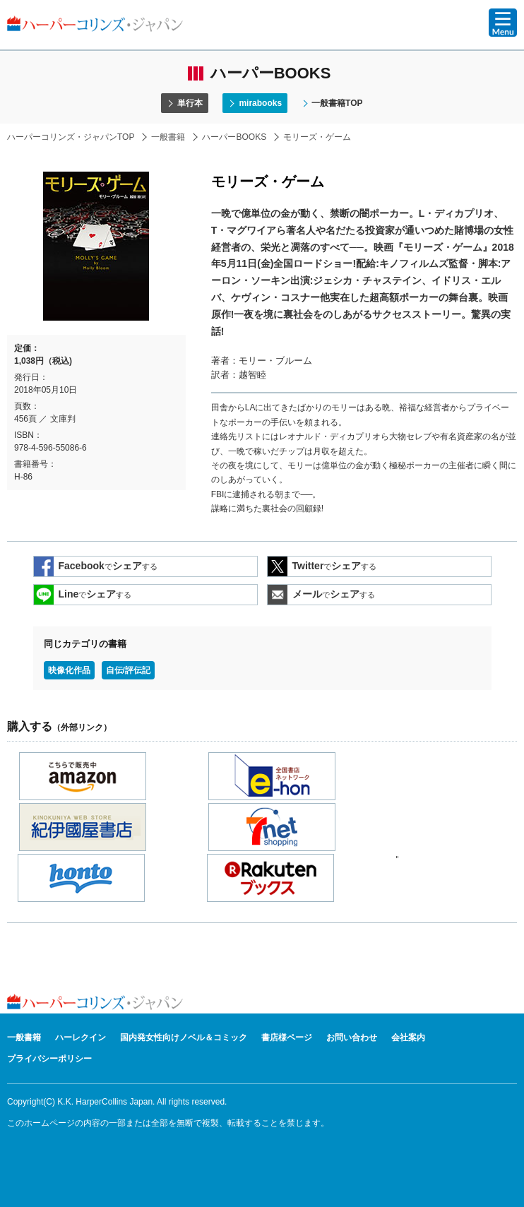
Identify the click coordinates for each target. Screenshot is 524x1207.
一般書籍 (168, 137)
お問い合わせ (351, 1037)
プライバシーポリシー (49, 1059)
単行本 (190, 103)
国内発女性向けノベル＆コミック (183, 1037)
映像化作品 (69, 670)
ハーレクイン (80, 1037)
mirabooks (260, 103)
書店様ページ (286, 1037)
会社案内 (408, 1037)
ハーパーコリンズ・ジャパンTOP (70, 137)
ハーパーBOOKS (234, 137)
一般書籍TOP (336, 103)
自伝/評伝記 (128, 670)
